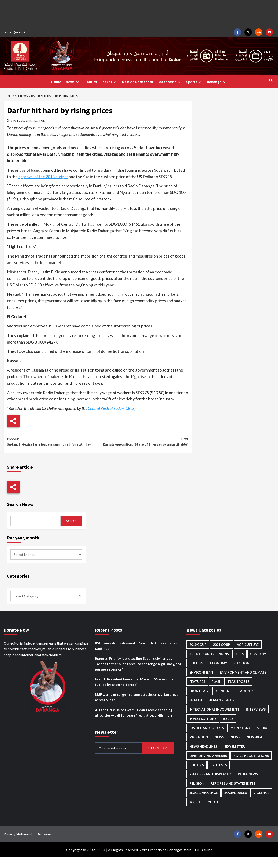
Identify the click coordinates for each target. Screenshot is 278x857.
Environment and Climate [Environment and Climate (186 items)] (243, 672)
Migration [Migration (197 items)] (198, 737)
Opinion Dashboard (137, 81)
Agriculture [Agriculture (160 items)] (248, 644)
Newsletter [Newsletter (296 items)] (234, 746)
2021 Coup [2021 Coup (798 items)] (221, 644)
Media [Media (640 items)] (262, 728)
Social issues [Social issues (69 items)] (235, 792)
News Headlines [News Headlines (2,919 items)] (203, 746)
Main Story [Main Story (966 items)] (240, 728)
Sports (194, 81)
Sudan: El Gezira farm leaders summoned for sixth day (52, 441)
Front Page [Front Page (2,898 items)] (199, 691)
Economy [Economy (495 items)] (218, 663)
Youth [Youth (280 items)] (214, 802)
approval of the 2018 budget (43, 176)
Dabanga (217, 81)
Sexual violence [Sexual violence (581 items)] (203, 792)
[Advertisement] (139, 13)
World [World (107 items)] (195, 802)
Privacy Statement (18, 834)
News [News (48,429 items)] (219, 737)
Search (71, 520)
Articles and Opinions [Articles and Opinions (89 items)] (209, 654)
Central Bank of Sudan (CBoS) (112, 408)
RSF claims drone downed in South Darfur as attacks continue (136, 645)
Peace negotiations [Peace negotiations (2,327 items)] (251, 755)
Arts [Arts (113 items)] (239, 654)
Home (56, 81)
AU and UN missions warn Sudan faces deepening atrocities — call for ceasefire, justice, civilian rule (134, 712)
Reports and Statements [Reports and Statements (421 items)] (233, 783)
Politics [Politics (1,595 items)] (196, 765)
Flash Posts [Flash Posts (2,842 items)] (238, 681)
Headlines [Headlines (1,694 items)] (244, 691)
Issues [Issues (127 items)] (228, 718)
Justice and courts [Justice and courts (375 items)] (206, 728)
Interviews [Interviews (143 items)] (256, 709)
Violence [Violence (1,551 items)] (261, 792)
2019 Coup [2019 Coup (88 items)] (197, 644)
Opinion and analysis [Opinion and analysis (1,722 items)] (208, 755)
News (73, 81)
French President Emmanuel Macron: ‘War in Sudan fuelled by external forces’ (135, 682)
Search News (20, 504)
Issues (109, 81)
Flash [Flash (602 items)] (217, 681)
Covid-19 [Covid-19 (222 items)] (258, 654)
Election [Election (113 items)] (241, 663)
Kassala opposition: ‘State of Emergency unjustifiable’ (142, 441)
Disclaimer (44, 834)
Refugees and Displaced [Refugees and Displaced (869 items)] (210, 774)
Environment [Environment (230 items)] (201, 672)
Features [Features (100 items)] (197, 681)
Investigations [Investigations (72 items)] (202, 718)
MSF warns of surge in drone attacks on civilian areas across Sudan (136, 697)
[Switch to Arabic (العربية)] (15, 32)
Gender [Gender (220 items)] (222, 691)
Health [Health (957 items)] (195, 700)
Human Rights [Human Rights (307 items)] (221, 700)
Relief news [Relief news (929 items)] (248, 774)
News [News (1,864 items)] (235, 737)
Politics (90, 81)
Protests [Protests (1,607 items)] (218, 765)
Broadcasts (170, 81)
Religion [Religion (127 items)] (196, 783)
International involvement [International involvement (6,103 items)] (214, 709)
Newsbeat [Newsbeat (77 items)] (255, 737)
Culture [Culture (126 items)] (196, 663)
